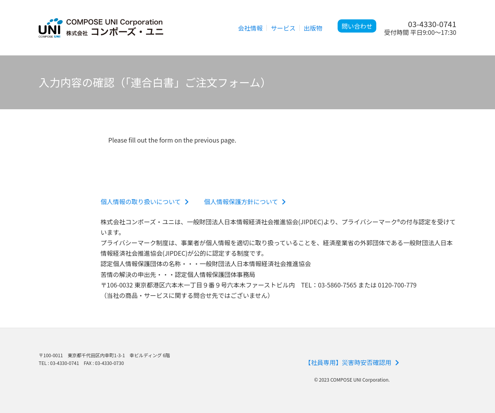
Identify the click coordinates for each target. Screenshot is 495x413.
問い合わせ (356, 26)
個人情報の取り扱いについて (145, 201)
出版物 (313, 28)
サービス (283, 28)
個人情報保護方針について (245, 201)
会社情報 (250, 28)
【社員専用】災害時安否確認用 (352, 362)
